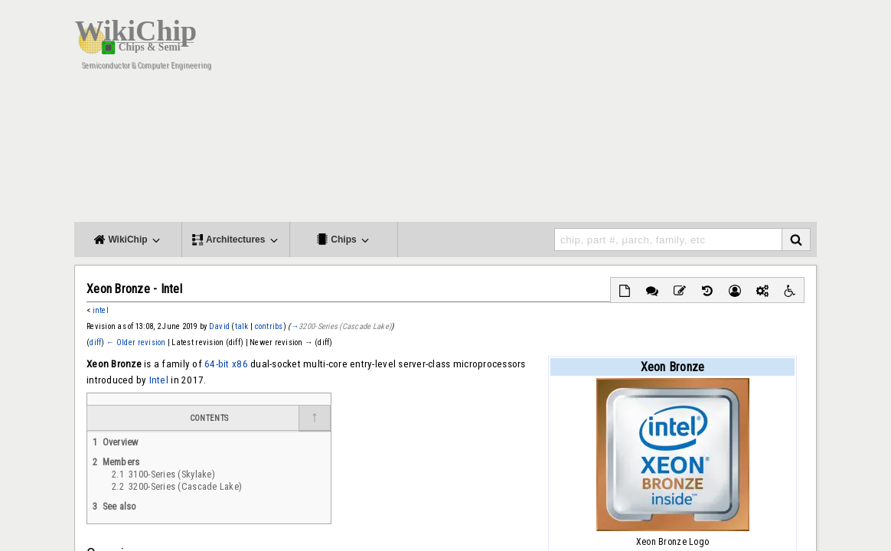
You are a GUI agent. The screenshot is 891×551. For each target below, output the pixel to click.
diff (95, 342)
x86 (240, 364)
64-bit (217, 364)
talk (242, 326)
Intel (158, 380)
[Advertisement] (537, 115)
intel (101, 310)
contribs (269, 326)
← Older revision (136, 342)
